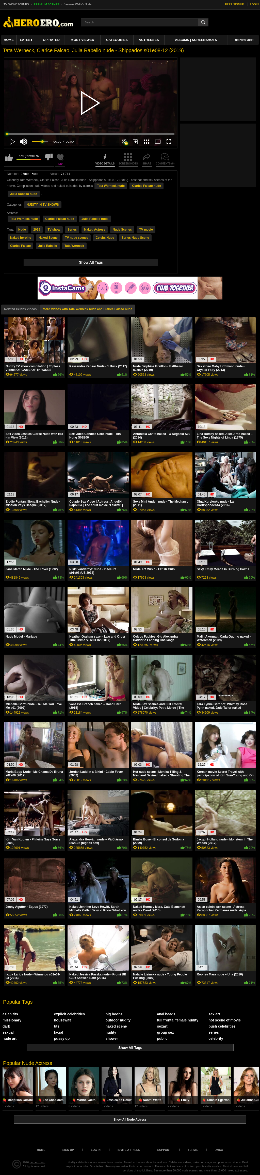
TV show (53, 229)
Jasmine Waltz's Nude (77, 4)
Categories (117, 40)
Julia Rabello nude (23, 194)
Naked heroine (20, 237)
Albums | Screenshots (196, 40)
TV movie (146, 229)
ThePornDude (243, 40)
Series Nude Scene (135, 237)
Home (9, 40)
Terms (193, 1149)
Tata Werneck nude (111, 186)
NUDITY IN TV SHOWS (43, 204)
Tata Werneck (74, 246)
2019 (36, 229)
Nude (22, 229)
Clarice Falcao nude (146, 186)
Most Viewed (82, 40)
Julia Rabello (47, 246)
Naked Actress (94, 229)
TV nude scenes (76, 237)
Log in (96, 1149)
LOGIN (254, 4)
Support (164, 1149)
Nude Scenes (122, 229)
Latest (26, 40)
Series (72, 229)
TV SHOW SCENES (16, 4)
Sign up (68, 1149)
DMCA (219, 1149)
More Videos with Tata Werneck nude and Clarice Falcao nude (87, 309)
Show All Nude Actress (130, 1119)
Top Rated (50, 40)
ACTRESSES (149, 40)
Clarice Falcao (20, 246)
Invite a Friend (129, 1149)
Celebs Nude (105, 237)
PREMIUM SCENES (46, 4)
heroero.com (37, 1162)
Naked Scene (48, 237)
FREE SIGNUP (234, 4)
